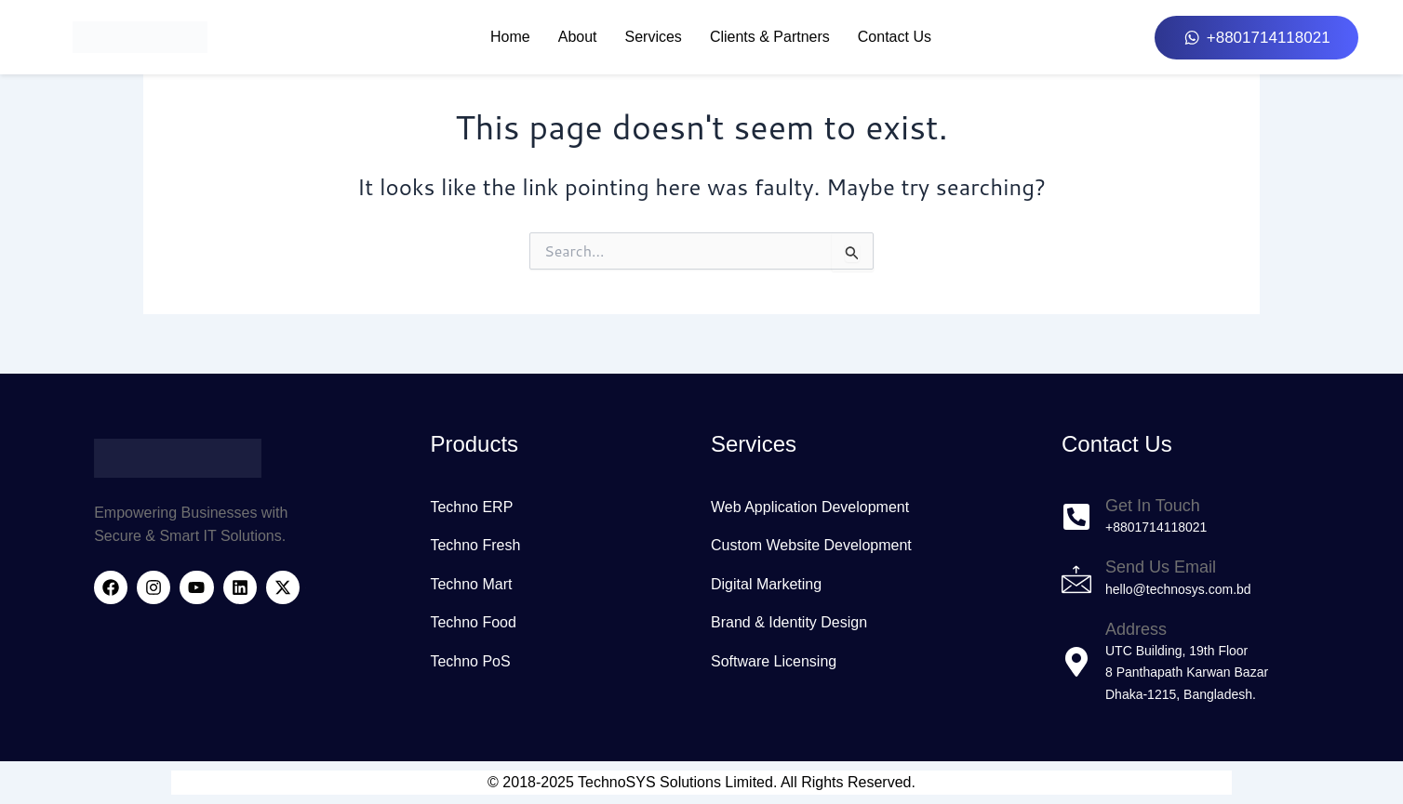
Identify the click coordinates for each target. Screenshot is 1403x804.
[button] (1256, 37)
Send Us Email (1160, 567)
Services (653, 37)
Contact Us (894, 37)
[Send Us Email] (1076, 579)
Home (510, 37)
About (577, 37)
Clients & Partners (770, 37)
